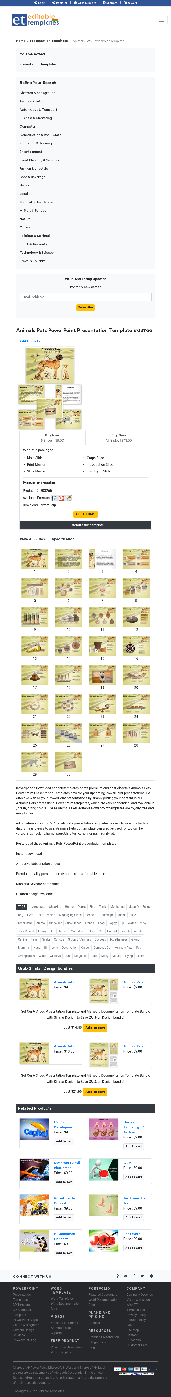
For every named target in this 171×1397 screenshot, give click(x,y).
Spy (52, 931)
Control (112, 931)
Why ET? (133, 1305)
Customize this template (85, 525)
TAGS (21, 906)
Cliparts (56, 1333)
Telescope (107, 915)
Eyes (30, 915)
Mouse (116, 956)
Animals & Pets (31, 101)
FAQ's (130, 1325)
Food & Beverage (32, 177)
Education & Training (36, 143)
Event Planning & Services (39, 160)
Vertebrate (38, 906)
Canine (22, 939)
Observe (55, 956)
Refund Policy (136, 1320)
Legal (24, 193)
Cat (101, 931)
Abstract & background (38, 93)
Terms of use (136, 1310)
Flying (129, 956)
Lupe (133, 915)
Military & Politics (33, 210)
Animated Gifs (61, 1328)
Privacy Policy (136, 1315)
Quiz (127, 1163)
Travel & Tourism (32, 261)
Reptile (137, 931)
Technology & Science (37, 252)
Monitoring (117, 906)
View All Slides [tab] (32, 539)
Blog (92, 1347)
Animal (41, 923)
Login (39, 2)
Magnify (133, 906)
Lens (55, 947)
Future (91, 931)
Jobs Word (132, 1234)
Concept (90, 915)
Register (59, 2)
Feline (147, 906)
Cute (68, 956)
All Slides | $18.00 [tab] (119, 438)
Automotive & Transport (38, 109)
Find (92, 906)
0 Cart (130, 2)
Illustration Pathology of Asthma (133, 1127)
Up (122, 923)
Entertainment (31, 151)
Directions (134, 1340)
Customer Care (137, 1345)
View (143, 923)
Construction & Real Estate (40, 135)
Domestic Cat (102, 947)
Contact (132, 1335)
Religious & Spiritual (35, 235)
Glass (42, 956)
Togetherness (118, 939)
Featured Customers (103, 1295)
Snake (46, 939)
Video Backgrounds (64, 1323)
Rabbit (121, 915)
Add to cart (95, 1027)
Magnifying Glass (70, 915)
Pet (138, 947)
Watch (132, 923)
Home (20, 40)
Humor (25, 185)
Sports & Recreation (35, 244)
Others (25, 227)
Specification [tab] (63, 539)
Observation (69, 947)
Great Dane (25, 923)
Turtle (103, 906)
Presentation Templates (49, 40)
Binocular (55, 923)
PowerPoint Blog (24, 1340)
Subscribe (85, 307)
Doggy (112, 923)
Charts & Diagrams (26, 1325)
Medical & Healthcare (36, 202)
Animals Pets (123, 947)
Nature (25, 219)
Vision (51, 915)
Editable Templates (51, 1391)
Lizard (140, 956)
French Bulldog (95, 923)
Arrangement (26, 956)
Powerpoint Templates (66, 1347)
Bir (46, 947)
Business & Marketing (36, 118)
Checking (55, 906)
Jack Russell (26, 931)
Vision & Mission (138, 1300)
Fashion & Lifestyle (34, 168)
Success (100, 939)
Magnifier (77, 931)
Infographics (97, 1342)
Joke (40, 915)
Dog (20, 915)
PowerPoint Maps (25, 1320)
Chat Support (85, 2)
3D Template (22, 1305)
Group (135, 939)
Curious (59, 939)
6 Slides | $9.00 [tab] (52, 438)
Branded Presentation (104, 1337)
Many (105, 956)
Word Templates (62, 1299)
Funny (42, 931)
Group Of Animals (79, 939)
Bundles (94, 1323)
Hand (36, 947)
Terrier (62, 931)
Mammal (24, 947)
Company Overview (140, 1295)
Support (110, 2)
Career (85, 947)
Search (125, 931)
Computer (28, 126)
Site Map (133, 1330)
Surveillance (73, 923)
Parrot (82, 906)
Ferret (34, 939)
